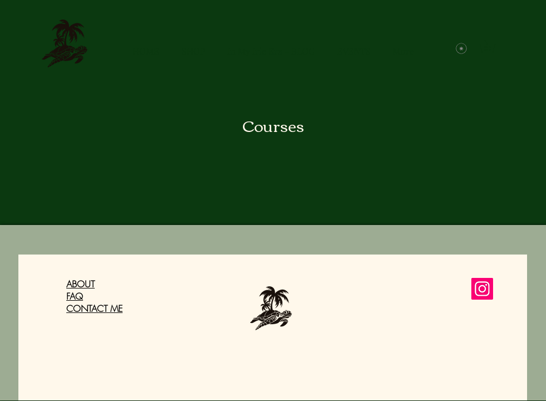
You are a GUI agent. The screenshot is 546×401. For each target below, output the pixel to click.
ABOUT (80, 284)
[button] (493, 46)
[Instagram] (482, 289)
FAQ (74, 296)
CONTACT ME (94, 308)
